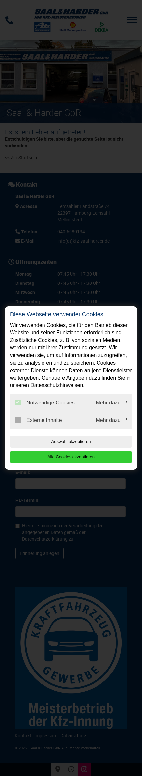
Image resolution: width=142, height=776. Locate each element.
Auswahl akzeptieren (71, 441)
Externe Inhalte (38, 420)
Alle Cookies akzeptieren (71, 456)
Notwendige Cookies (45, 402)
